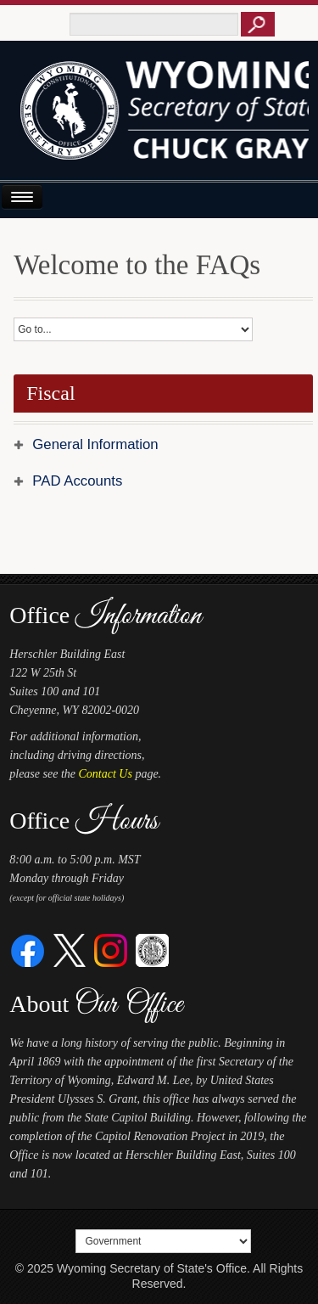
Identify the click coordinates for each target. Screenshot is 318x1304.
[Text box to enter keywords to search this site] (154, 24)
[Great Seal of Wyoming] (152, 949)
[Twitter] (70, 949)
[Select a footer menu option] (162, 1241)
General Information (95, 444)
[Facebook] (28, 949)
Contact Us (105, 773)
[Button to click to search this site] (258, 24)
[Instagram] (111, 949)
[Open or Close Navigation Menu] (22, 196)
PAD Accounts (77, 481)
